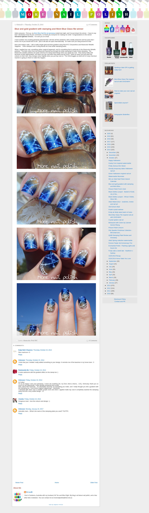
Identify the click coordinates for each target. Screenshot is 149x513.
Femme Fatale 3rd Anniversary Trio (120, 243)
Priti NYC (34, 340)
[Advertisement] (56, 463)
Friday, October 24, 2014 (38, 370)
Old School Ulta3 (114, 207)
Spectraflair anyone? (121, 103)
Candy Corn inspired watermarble (119, 163)
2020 (109, 133)
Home (57, 482)
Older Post (93, 482)
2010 (109, 293)
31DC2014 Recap (114, 256)
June (111, 269)
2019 (109, 136)
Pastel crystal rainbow (115, 209)
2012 (109, 288)
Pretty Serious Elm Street (116, 166)
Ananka (21, 399)
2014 (109, 150)
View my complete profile (56, 504)
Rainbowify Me (23, 370)
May (110, 272)
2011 (109, 291)
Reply (20, 355)
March (111, 277)
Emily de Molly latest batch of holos (120, 212)
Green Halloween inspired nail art (119, 173)
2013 (109, 285)
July (110, 267)
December (112, 152)
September (113, 261)
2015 (109, 147)
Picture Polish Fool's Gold (117, 189)
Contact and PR (120, 301)
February (112, 280)
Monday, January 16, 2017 (34, 409)
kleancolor (27, 340)
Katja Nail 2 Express (25, 350)
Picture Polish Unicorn (115, 228)
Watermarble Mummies (116, 176)
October (112, 158)
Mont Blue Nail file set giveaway (44, 33)
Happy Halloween (114, 160)
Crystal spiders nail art (116, 220)
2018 (109, 139)
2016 (109, 144)
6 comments (93, 25)
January (112, 283)
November (112, 155)
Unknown (21, 360)
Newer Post (19, 482)
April (110, 275)
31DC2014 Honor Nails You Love (119, 258)
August (111, 264)
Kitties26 (29, 492)
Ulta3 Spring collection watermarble (120, 240)
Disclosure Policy (120, 299)
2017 (109, 142)
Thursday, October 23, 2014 (42, 350)
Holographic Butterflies (122, 114)
